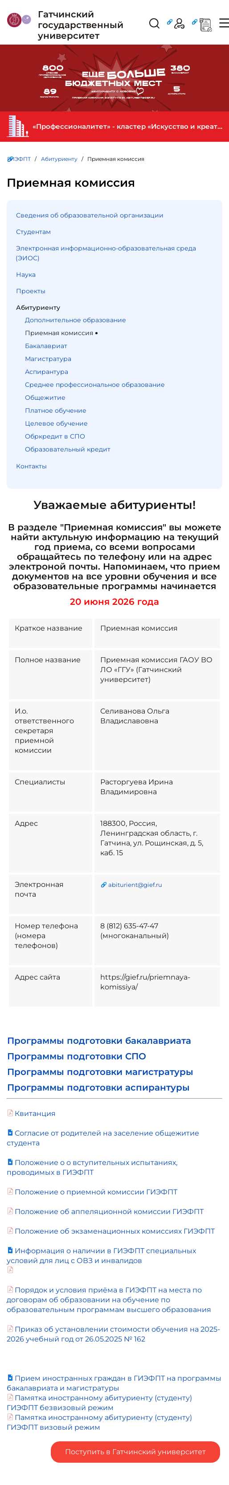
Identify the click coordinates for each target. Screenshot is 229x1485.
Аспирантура (46, 372)
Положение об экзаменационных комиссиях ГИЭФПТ (115, 1231)
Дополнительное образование (75, 320)
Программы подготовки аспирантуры (98, 1087)
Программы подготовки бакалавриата (99, 1040)
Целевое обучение (56, 423)
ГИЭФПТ (19, 159)
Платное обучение (55, 410)
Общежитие (45, 398)
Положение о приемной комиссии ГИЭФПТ (96, 1192)
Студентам (33, 232)
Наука (26, 275)
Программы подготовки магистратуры (100, 1072)
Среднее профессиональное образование (95, 385)
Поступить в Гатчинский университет (135, 1452)
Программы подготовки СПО (76, 1056)
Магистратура (48, 359)
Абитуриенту (59, 159)
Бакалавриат (46, 346)
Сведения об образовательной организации (90, 215)
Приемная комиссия (59, 333)
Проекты (30, 291)
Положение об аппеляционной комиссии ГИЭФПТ (109, 1211)
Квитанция (35, 1113)
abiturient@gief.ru (135, 884)
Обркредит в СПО (55, 436)
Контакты (31, 466)
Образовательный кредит (67, 449)
